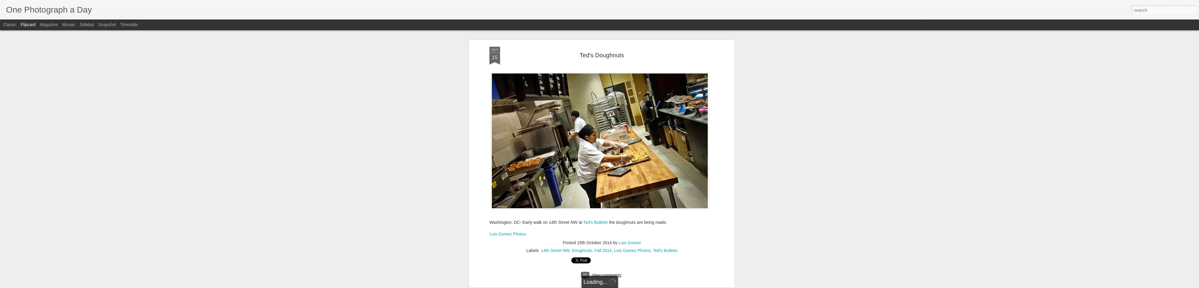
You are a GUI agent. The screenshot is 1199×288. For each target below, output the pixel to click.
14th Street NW (555, 135)
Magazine (49, 24)
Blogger (618, 284)
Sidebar (87, 24)
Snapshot (107, 24)
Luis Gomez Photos (507, 118)
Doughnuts (582, 135)
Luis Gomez (630, 127)
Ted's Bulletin (595, 106)
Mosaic (68, 24)
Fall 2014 (603, 135)
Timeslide (129, 24)
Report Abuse (636, 284)
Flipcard (28, 24)
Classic (9, 24)
